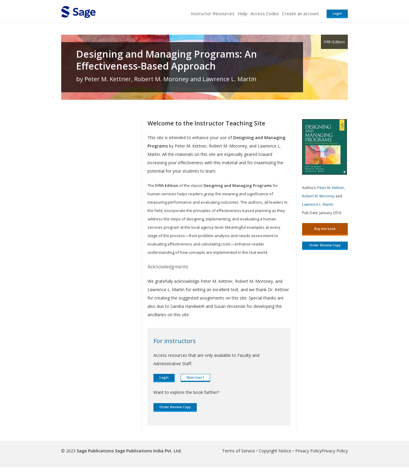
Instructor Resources (213, 13)
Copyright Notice (275, 451)
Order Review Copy (175, 407)
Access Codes (264, 13)
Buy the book (325, 228)
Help (242, 13)
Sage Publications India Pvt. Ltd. (148, 451)
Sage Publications (95, 451)
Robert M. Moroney (318, 196)
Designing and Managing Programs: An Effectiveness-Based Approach (166, 60)
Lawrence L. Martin (317, 204)
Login (337, 13)
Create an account (300, 13)
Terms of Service (238, 451)
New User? (195, 377)
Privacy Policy (308, 451)
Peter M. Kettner (330, 187)
